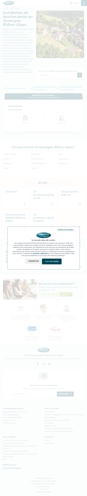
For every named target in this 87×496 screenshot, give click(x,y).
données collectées (40, 254)
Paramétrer (33, 261)
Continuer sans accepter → (66, 230)
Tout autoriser (52, 261)
